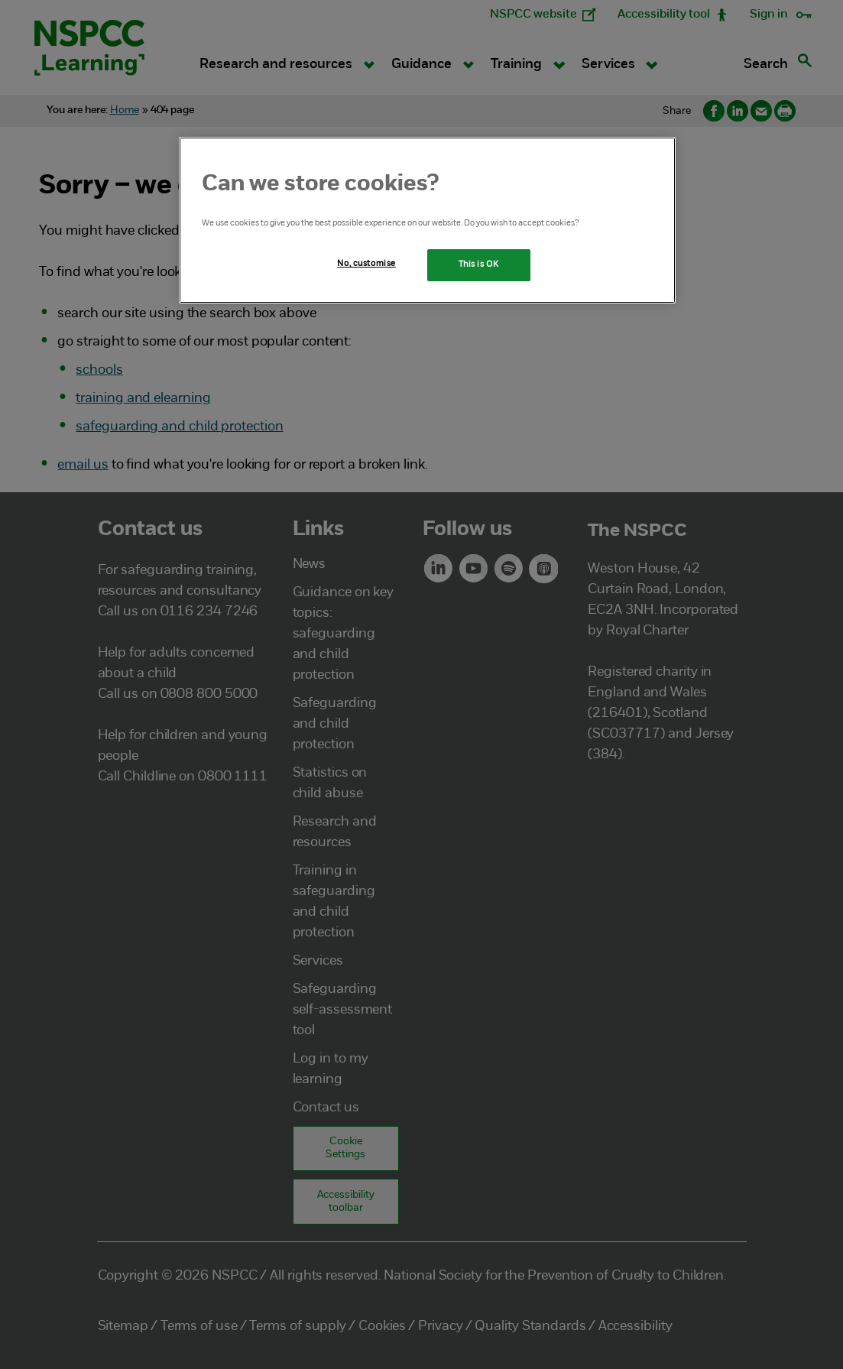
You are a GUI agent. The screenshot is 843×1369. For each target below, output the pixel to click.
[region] (427, 220)
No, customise (366, 263)
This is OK (479, 264)
